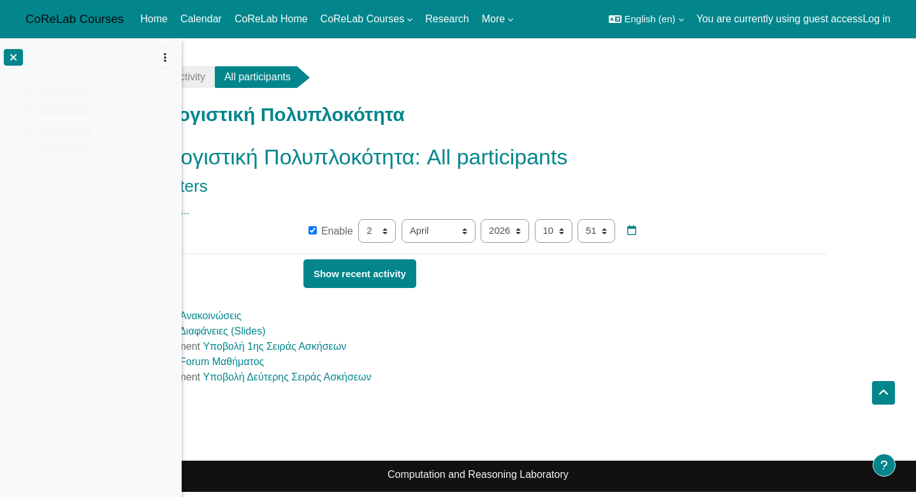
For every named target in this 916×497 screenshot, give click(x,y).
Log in (876, 18)
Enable (401, 231)
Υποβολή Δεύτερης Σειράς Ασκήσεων (358, 376)
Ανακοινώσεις (281, 315)
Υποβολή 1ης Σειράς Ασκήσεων (346, 346)
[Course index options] (165, 57)
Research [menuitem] (447, 18)
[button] (646, 19)
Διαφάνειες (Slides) (293, 331)
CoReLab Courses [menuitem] (363, 18)
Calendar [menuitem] (201, 18)
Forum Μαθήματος (293, 361)
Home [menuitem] (154, 18)
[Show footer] (884, 465)
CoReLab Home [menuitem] (271, 18)
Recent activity (243, 76)
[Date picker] (703, 231)
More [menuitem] (493, 18)
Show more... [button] (230, 210)
